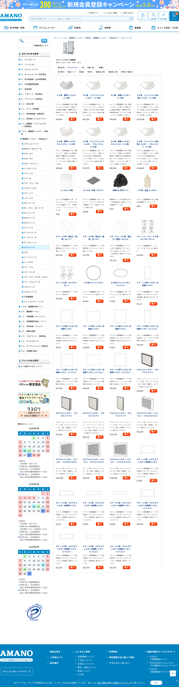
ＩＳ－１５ (28, 193)
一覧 (82, 67)
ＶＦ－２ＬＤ (29, 272)
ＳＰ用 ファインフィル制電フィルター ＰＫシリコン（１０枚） (147, 144)
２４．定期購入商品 (29, 351)
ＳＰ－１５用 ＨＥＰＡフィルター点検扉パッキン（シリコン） (147, 505)
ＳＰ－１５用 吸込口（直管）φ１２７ (66, 237)
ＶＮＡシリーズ (30, 291)
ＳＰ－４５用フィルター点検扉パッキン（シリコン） (93, 370)
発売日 (90, 72)
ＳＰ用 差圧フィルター (147, 190)
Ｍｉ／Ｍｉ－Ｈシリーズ (34, 208)
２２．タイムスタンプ (30, 341)
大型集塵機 (28, 296)
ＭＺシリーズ (29, 222)
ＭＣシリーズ (29, 203)
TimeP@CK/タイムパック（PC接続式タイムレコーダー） (164, 664)
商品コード (72, 72)
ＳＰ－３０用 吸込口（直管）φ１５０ (93, 237)
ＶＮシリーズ (29, 286)
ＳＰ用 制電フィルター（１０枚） (120, 96)
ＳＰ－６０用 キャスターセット (66, 283)
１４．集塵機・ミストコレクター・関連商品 (33, 124)
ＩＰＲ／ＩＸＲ (30, 188)
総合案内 (54, 663)
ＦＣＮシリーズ (30, 168)
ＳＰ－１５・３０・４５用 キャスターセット (148, 237)
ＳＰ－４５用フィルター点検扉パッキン (93, 327)
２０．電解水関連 (28, 331)
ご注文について (85, 660)
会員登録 (153, 19)
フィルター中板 (66, 190)
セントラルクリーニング (34, 301)
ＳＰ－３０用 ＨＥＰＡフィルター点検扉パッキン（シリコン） (66, 549)
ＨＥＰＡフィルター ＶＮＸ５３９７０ (93, 414)
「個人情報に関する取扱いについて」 (113, 682)
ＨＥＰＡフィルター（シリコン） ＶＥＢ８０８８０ (66, 460)
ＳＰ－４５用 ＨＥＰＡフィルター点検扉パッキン (93, 504)
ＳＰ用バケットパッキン (93, 282)
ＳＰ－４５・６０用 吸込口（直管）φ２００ (120, 237)
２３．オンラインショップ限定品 (34, 346)
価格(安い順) (100, 72)
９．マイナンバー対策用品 (32, 99)
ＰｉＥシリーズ (30, 232)
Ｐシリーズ (28, 227)
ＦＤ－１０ (28, 173)
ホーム (56, 37)
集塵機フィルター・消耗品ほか (105, 37)
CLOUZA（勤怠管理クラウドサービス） (163, 670)
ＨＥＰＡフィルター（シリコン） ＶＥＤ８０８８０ (120, 460)
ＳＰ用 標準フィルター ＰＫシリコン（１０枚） (67, 142)
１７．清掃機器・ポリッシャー (33, 316)
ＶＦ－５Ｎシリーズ (32, 282)
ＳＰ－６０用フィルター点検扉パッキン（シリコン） (120, 370)
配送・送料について (87, 667)
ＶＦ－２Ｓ (28, 267)
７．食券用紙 (26, 89)
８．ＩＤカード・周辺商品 (32, 94)
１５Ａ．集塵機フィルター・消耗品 (76, 37)
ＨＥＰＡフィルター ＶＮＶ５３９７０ (147, 370)
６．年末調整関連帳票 (30, 84)
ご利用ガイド (93, 13)
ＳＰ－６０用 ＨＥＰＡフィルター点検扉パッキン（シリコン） (120, 549)
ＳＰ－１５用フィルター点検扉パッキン (147, 283)
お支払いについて (86, 663)
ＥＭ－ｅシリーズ (31, 143)
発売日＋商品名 (126, 72)
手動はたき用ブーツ (120, 190)
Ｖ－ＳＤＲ (28, 262)
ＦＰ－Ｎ (27, 178)
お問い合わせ (128, 13)
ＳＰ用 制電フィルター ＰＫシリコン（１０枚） (121, 142)
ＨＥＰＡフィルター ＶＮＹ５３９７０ (120, 414)
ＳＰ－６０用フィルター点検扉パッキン (120, 327)
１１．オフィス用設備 (30, 108)
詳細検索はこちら (41, 45)
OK (156, 682)
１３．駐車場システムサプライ (33, 118)
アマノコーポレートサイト (14, 671)
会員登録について (86, 656)
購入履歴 (164, 19)
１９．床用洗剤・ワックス (32, 326)
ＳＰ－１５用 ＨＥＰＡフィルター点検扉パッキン (147, 460)
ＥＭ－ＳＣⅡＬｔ (31, 163)
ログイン (143, 19)
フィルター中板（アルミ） (93, 190)
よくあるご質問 (111, 13)
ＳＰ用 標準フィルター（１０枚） (66, 96)
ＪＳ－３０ (28, 198)
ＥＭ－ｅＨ (28, 153)
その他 (81, 674)
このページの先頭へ (173, 673)
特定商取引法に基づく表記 (121, 657)
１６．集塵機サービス (30, 311)
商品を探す (55, 651)
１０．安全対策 (27, 104)
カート (174, 19)
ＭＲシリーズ (29, 217)
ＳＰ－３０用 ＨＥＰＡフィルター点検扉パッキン (66, 504)
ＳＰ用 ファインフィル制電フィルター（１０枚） (147, 96)
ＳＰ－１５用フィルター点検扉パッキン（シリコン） (147, 327)
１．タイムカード (28, 59)
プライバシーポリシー (119, 663)
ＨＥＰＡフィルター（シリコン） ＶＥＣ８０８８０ (93, 460)
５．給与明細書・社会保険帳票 (33, 79)
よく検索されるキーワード (31, 366)
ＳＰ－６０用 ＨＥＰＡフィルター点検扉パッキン (120, 504)
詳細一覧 (90, 67)
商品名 (81, 72)
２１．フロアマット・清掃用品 (33, 336)
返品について (84, 671)
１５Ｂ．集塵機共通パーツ (32, 306)
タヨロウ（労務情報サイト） (158, 658)
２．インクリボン (28, 64)
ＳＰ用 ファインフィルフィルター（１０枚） (93, 96)
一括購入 (100, 67)
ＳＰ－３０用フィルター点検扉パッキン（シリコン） (66, 370)
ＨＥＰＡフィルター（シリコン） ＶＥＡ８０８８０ (147, 414)
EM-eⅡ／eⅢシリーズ (33, 148)
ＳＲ (26, 252)
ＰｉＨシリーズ (30, 242)
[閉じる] (177, 681)
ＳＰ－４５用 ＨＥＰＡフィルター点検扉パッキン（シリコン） (93, 549)
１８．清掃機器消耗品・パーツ (33, 321)
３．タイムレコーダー (30, 69)
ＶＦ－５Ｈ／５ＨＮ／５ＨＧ (35, 277)
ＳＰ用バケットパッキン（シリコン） (120, 283)
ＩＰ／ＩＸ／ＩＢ (31, 183)
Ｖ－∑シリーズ (30, 257)
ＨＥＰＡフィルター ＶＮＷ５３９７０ (66, 414)
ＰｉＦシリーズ (30, 237)
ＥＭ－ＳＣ (28, 158)
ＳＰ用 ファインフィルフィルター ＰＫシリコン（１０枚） (93, 144)
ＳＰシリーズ (126, 37)
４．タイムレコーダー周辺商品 (33, 74)
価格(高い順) (113, 72)
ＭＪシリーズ (29, 212)
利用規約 (113, 651)
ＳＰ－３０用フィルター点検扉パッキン (66, 327)
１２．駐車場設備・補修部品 (32, 113)
